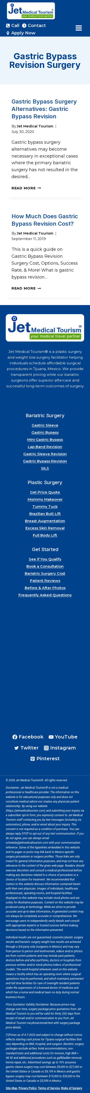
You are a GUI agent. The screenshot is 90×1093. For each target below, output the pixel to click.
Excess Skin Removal (45, 528)
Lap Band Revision (45, 446)
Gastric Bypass (45, 432)
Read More (26, 188)
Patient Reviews (45, 580)
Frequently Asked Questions (45, 595)
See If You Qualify (45, 559)
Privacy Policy (27, 1088)
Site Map (11, 1088)
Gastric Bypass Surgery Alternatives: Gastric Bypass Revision (44, 109)
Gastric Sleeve (45, 425)
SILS (45, 468)
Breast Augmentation (45, 521)
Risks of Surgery (71, 1088)
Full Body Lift (45, 535)
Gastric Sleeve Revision (45, 454)
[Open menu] (78, 28)
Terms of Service (49, 1088)
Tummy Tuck (45, 506)
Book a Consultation (45, 566)
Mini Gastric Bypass (45, 439)
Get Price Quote (45, 492)
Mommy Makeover (45, 499)
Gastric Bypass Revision (45, 461)
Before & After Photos (45, 587)
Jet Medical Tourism (35, 126)
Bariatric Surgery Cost (45, 573)
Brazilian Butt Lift (45, 513)
